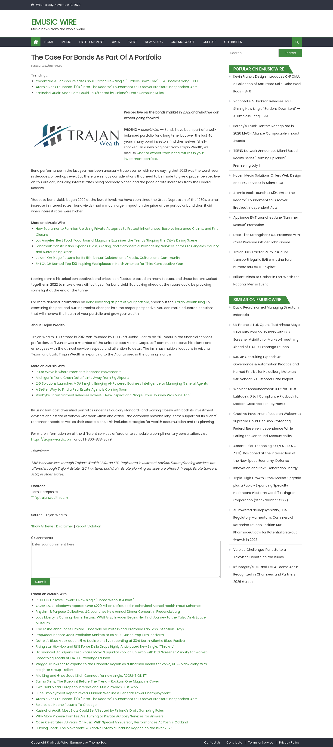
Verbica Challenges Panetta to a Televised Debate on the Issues (259, 553)
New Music (154, 42)
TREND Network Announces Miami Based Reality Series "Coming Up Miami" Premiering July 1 (265, 158)
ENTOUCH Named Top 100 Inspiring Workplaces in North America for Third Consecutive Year (109, 263)
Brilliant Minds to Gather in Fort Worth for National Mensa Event (266, 281)
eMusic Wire (54, 22)
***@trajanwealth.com (49, 497)
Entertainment (91, 42)
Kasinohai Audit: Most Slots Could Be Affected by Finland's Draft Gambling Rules (100, 93)
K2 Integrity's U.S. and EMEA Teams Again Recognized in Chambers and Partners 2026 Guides (265, 574)
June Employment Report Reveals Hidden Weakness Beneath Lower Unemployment (103, 693)
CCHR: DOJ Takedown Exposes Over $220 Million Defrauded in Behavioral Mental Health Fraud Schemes (118, 605)
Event (132, 42)
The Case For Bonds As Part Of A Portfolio (96, 57)
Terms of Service (260, 742)
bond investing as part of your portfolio (117, 302)
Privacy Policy (289, 742)
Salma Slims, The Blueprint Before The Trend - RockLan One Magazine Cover (97, 681)
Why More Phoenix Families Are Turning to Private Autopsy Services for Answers (99, 716)
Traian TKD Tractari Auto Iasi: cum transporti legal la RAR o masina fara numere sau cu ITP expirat (262, 259)
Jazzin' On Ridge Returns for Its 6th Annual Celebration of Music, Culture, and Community (108, 257)
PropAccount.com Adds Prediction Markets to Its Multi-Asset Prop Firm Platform (100, 635)
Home (49, 42)
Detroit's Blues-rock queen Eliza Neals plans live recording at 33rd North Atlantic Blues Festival (110, 640)
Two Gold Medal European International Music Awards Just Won (87, 687)
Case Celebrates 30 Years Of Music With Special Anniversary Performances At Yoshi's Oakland (112, 722)
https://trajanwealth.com (51, 439)
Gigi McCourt (183, 42)
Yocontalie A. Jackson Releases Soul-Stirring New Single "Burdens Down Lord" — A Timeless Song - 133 (117, 81)
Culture (209, 42)
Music (66, 42)
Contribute (234, 742)
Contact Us (212, 742)
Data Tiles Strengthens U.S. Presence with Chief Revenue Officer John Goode (266, 239)
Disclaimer (64, 526)
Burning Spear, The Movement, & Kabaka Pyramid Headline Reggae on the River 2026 (104, 728)
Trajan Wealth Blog (190, 302)
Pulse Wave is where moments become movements (78, 372)
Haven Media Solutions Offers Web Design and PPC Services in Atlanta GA (267, 179)
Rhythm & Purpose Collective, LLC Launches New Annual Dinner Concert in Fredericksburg (108, 611)
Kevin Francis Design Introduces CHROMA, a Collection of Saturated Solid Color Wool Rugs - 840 (267, 84)
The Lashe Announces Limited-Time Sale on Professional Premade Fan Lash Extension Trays (110, 629)
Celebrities (233, 42)
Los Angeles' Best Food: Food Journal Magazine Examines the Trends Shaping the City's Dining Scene (116, 240)
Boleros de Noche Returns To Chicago (66, 704)
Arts (116, 42)
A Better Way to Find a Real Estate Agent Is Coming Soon (81, 389)
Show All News (42, 526)
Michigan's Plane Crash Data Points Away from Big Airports (83, 377)
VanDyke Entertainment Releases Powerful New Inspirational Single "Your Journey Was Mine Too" (113, 395)
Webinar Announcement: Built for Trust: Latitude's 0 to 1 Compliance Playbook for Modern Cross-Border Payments (266, 396)
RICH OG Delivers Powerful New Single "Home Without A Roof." (85, 600)
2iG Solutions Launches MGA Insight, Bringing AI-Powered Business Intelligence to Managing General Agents (122, 383)
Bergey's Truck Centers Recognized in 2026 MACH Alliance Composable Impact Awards (266, 133)
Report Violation (88, 526)
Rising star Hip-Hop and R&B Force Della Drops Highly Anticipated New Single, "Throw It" (105, 646)
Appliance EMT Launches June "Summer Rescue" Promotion (265, 221)
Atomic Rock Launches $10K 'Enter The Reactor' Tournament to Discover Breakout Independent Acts (116, 87)
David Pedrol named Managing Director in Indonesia (266, 311)
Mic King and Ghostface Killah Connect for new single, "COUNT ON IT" (91, 675)
